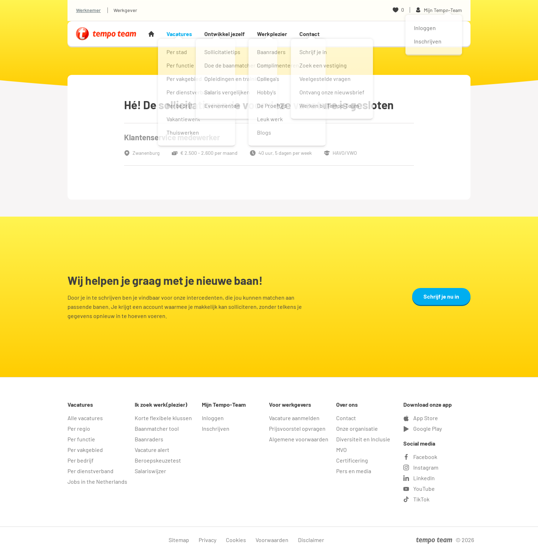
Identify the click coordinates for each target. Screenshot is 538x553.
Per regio (79, 428)
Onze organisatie (357, 428)
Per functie (81, 439)
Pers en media (353, 470)
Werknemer (88, 10)
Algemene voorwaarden (298, 439)
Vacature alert (152, 449)
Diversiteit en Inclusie (363, 439)
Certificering (352, 460)
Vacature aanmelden (294, 417)
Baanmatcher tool (157, 428)
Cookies (236, 539)
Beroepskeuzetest (158, 460)
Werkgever (125, 10)
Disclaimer (311, 539)
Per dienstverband (90, 470)
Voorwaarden (272, 539)
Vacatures (179, 33)
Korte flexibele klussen (163, 417)
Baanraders (149, 439)
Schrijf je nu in (441, 296)
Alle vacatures (85, 417)
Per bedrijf (81, 460)
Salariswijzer (150, 470)
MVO (341, 449)
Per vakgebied (85, 449)
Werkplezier (272, 33)
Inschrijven (215, 428)
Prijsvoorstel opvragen (297, 428)
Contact (309, 33)
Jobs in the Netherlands (97, 481)
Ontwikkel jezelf (224, 33)
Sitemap (179, 539)
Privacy (207, 539)
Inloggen (213, 417)
